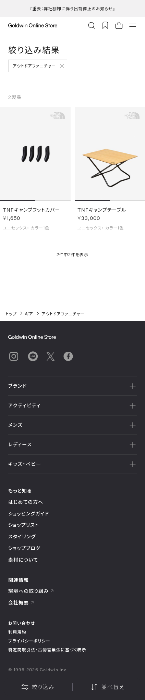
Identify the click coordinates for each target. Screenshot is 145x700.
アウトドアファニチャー (34, 65)
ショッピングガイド (28, 513)
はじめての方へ (26, 502)
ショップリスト (23, 525)
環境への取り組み (31, 591)
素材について (23, 560)
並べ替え (107, 687)
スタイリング (22, 536)
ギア (29, 313)
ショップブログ (24, 548)
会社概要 (21, 602)
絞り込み (38, 687)
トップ (11, 313)
